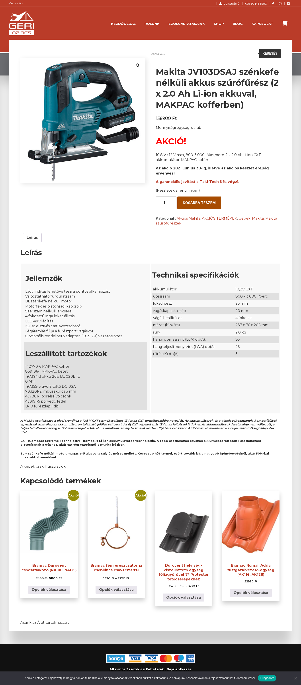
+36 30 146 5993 (256, 3)
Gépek (244, 218)
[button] (138, 65)
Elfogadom (267, 678)
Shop (219, 24)
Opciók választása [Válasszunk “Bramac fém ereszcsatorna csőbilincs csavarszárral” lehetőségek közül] (116, 590)
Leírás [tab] (32, 237)
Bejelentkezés (179, 669)
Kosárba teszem (199, 203)
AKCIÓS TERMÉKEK (219, 218)
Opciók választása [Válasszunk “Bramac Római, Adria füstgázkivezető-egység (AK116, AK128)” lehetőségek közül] (251, 593)
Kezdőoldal (123, 24)
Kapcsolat (262, 24)
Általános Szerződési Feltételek (136, 669)
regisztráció (229, 3)
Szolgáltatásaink (186, 24)
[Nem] (295, 678)
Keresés (270, 53)
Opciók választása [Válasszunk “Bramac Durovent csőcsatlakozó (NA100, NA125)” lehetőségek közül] (49, 590)
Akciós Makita (188, 218)
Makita (258, 218)
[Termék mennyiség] (166, 203)
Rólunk (152, 24)
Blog (238, 24)
